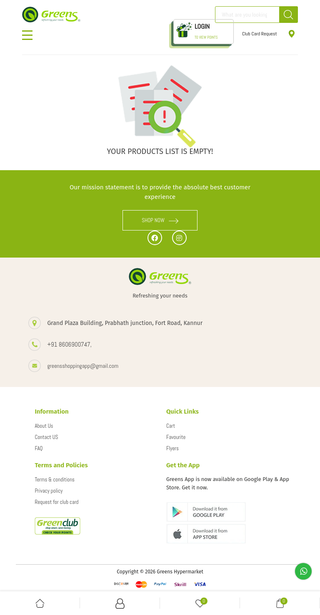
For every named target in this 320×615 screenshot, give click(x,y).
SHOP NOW (160, 220)
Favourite (175, 437)
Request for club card (56, 502)
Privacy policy (48, 490)
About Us (44, 425)
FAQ (38, 448)
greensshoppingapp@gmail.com (82, 365)
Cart (170, 425)
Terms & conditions (55, 479)
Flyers (172, 448)
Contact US (46, 437)
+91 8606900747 (68, 344)
